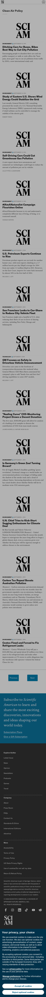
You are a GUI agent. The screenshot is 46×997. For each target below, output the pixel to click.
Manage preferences (12, 976)
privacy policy (15, 969)
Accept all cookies (23, 986)
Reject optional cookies (23, 992)
